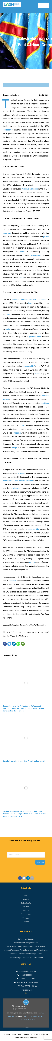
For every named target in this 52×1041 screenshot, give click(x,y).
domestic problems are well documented (29, 299)
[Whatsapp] (18, 644)
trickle (21, 425)
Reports (26, 910)
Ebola (8, 314)
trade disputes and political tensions (18, 481)
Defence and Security (26, 939)
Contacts (25, 918)
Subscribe (40, 862)
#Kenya (42, 1013)
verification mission (30, 189)
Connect (26, 922)
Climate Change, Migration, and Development (26, 958)
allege (14, 448)
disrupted (17, 488)
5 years (26, 1027)
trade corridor (33, 529)
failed (37, 374)
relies (21, 278)
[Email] (23, 644)
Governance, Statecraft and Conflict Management (26, 946)
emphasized (36, 255)
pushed (46, 237)
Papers (26, 899)
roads (7, 329)
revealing (21, 473)
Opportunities (26, 914)
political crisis (35, 337)
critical (22, 252)
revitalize (12, 581)
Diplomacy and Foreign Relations (26, 943)
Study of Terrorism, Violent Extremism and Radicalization (26, 950)
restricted (45, 403)
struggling (17, 433)
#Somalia (11, 1016)
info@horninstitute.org (27, 971)
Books (26, 896)
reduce (32, 562)
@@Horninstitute (19, 1009)
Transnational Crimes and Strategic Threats (26, 954)
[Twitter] (9, 644)
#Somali (39, 1016)
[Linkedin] (14, 644)
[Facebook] (5, 644)
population (7, 130)
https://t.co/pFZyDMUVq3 (26, 1020)
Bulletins (26, 907)
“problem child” (29, 366)
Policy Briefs (26, 903)
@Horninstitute (30, 1016)
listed (30, 303)
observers (7, 233)
